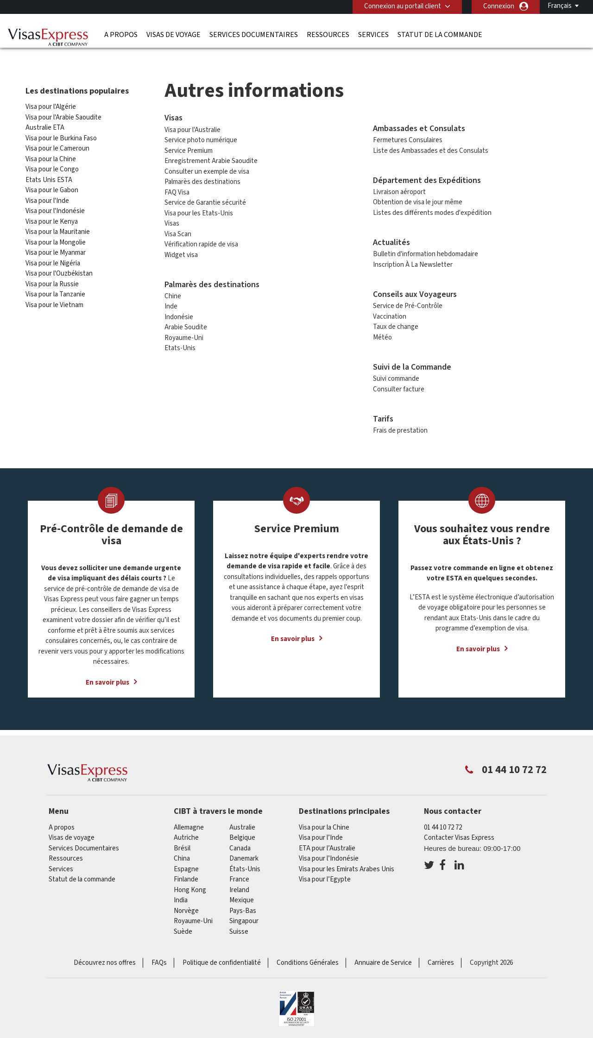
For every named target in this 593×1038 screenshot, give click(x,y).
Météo (382, 335)
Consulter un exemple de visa (206, 168)
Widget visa (181, 252)
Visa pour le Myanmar (55, 250)
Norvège (186, 908)
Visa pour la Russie (52, 281)
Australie (242, 825)
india (181, 897)
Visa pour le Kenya (51, 219)
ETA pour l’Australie (327, 845)
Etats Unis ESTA (48, 177)
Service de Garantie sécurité (205, 200)
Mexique (241, 897)
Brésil (182, 845)
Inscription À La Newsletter (413, 262)
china (182, 856)
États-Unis (244, 866)
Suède (183, 929)
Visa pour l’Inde (321, 835)
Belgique (242, 835)
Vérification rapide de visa (201, 241)
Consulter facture (398, 386)
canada (240, 845)
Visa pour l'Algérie (50, 104)
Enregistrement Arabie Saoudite (211, 158)
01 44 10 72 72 (443, 825)
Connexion (498, 6)
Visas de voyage (173, 35)
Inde (170, 303)
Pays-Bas (242, 908)
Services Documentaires (253, 35)
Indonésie (178, 314)
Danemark (244, 856)
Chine (172, 293)
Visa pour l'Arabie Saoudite (63, 115)
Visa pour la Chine (51, 156)
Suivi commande (396, 376)
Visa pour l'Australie (192, 127)
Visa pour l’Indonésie (329, 856)
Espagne (186, 866)
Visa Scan (177, 231)
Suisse (238, 929)
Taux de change (395, 324)
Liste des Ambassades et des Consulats (430, 147)
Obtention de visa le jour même (417, 199)
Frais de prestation (400, 428)
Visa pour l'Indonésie (55, 208)
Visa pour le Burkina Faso (61, 135)
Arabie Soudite (185, 324)
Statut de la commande (439, 35)
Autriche (186, 835)
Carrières (441, 960)
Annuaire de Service (383, 960)
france (239, 876)
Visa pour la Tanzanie (55, 291)
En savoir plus (107, 679)
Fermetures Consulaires (407, 137)
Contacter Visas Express (459, 835)
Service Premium (188, 147)
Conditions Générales (308, 960)
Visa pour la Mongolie (55, 240)
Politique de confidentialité (222, 960)
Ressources (328, 35)
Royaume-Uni (183, 335)
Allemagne (189, 825)
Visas (171, 221)
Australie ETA (44, 125)
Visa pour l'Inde (47, 198)
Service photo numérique (200, 137)
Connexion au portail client (402, 6)
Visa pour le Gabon (51, 187)
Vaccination (389, 314)
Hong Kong (190, 887)
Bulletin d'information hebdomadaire (425, 251)
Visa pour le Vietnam (54, 302)
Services (373, 35)
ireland (239, 887)
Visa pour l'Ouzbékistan (59, 271)
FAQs (159, 960)
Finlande (186, 876)
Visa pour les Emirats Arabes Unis (346, 866)
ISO (296, 1005)
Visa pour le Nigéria (52, 260)
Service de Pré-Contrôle (407, 303)
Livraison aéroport (399, 189)
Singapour (244, 918)
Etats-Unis (180, 345)
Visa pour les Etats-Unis (198, 210)
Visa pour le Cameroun (57, 146)
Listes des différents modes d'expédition (432, 210)
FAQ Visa (176, 189)
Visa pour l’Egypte (325, 876)
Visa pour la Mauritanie (57, 229)
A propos (121, 35)
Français (560, 6)
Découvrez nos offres (105, 960)
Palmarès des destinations (202, 179)
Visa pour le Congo (52, 166)
